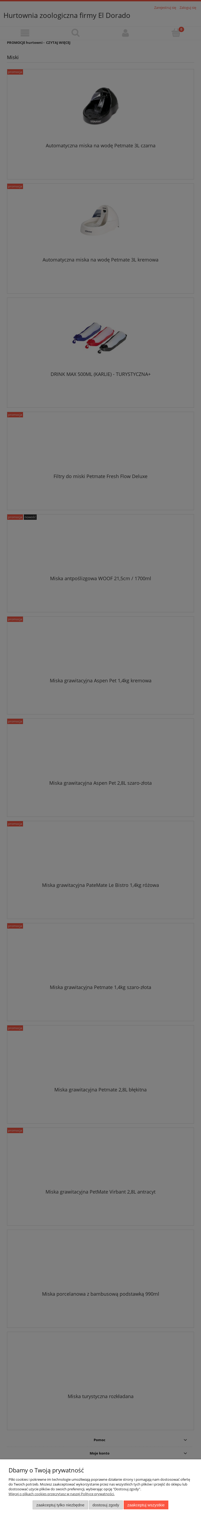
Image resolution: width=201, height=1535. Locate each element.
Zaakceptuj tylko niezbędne (60, 1505)
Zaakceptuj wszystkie (146, 1505)
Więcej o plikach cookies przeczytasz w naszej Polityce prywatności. (62, 1493)
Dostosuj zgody (106, 1505)
